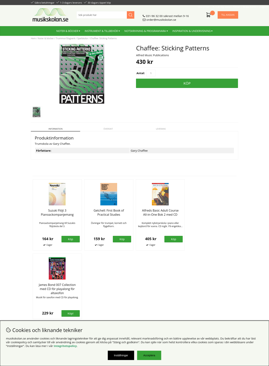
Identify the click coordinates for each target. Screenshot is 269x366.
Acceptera (149, 355)
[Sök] (105, 13)
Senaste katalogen (95, 293)
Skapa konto (219, 2)
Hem (33, 38)
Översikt (108, 128)
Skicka (231, 306)
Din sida (36, 297)
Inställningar (121, 355)
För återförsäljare (95, 297)
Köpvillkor (37, 289)
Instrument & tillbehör (101, 29)
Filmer (205, 2)
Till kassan (227, 13)
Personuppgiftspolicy (44, 293)
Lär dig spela (192, 2)
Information (55, 128)
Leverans (161, 128)
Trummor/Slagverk (65, 38)
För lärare (90, 301)
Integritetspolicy (65, 346)
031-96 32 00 (154, 14)
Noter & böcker (67, 29)
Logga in (233, 2)
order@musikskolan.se (161, 18)
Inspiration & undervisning (191, 29)
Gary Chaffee (139, 150)
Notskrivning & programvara (145, 29)
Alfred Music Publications (152, 55)
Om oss (88, 289)
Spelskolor (82, 38)
